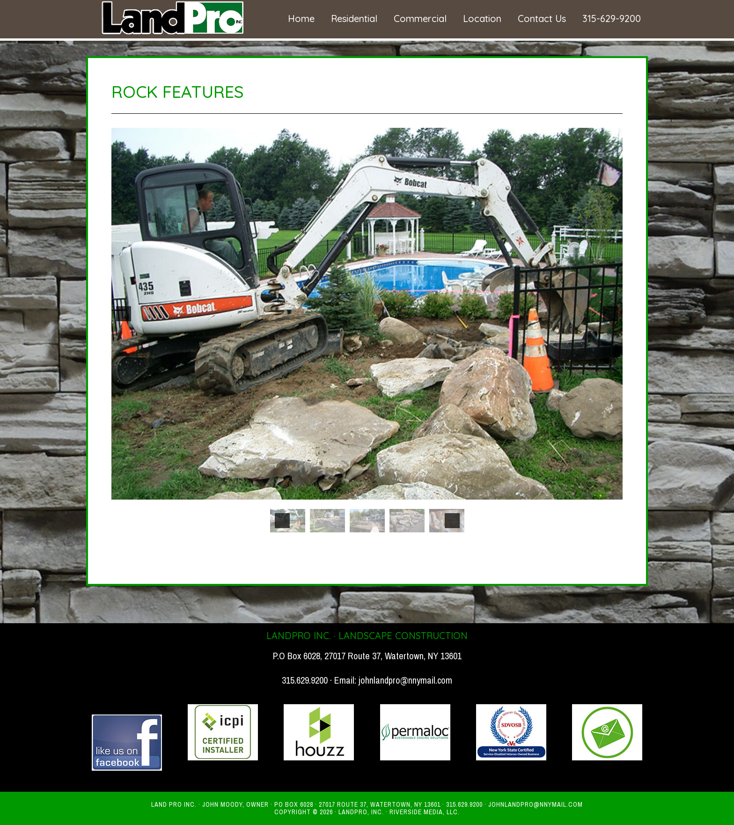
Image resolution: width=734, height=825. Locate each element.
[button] (123, 313)
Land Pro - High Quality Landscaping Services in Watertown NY (170, 18)
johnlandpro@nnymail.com (405, 680)
